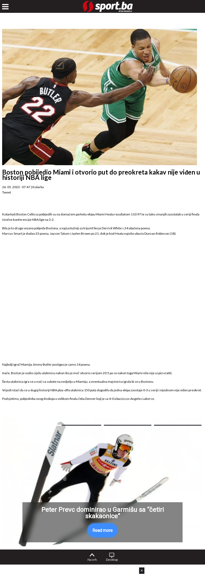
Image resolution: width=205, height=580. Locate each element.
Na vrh (92, 560)
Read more (102, 530)
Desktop (112, 560)
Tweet (6, 192)
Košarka (38, 187)
